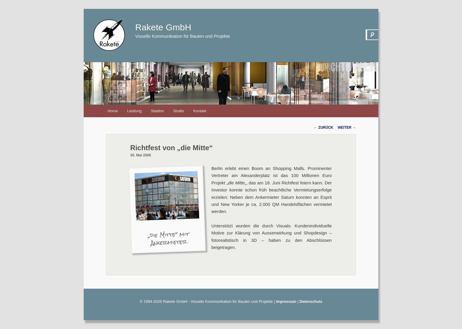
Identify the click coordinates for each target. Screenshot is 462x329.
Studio (178, 111)
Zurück (323, 127)
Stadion (157, 111)
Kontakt (199, 111)
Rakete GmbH (163, 27)
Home (113, 111)
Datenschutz (310, 301)
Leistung (134, 111)
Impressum (286, 301)
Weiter (347, 127)
